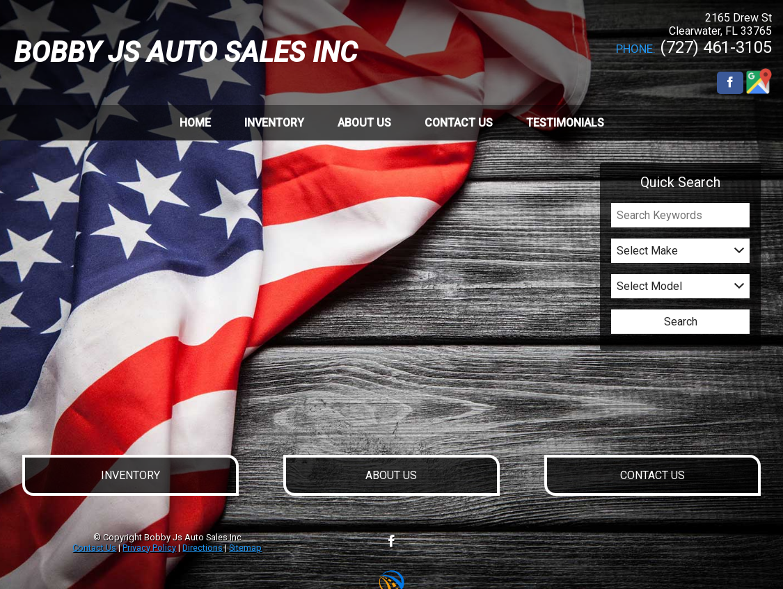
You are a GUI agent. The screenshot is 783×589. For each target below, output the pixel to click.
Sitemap (245, 547)
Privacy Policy (149, 547)
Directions (202, 547)
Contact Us (94, 547)
